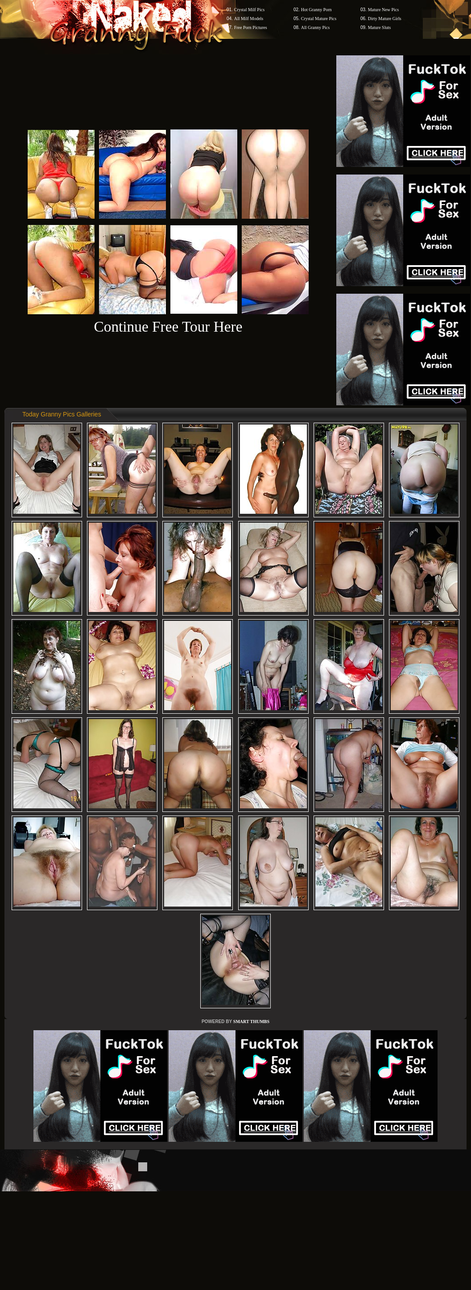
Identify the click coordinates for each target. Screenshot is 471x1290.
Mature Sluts (379, 27)
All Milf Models (249, 18)
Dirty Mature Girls (384, 18)
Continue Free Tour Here (168, 326)
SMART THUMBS (251, 1021)
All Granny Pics (315, 27)
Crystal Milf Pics (249, 9)
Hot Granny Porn (316, 9)
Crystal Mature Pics (318, 18)
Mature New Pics (383, 9)
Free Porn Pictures (250, 27)
